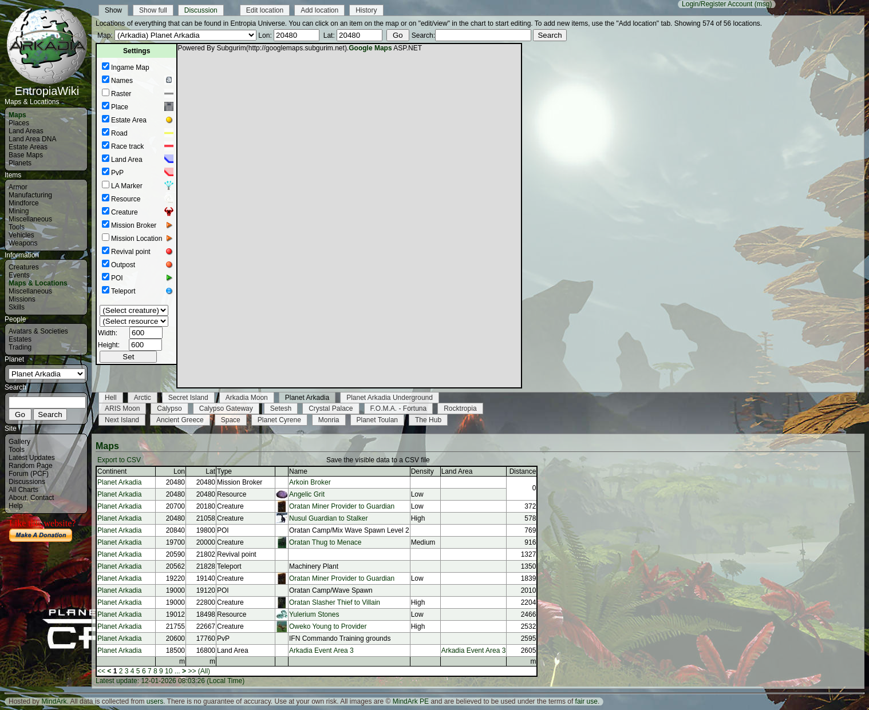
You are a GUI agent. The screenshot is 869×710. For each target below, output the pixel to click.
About (17, 498)
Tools (17, 227)
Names (122, 81)
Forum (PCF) (29, 474)
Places (19, 123)
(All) (204, 671)
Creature (124, 212)
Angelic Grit (307, 494)
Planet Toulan (377, 420)
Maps (17, 115)
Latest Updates (32, 458)
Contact (42, 498)
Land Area (127, 160)
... (177, 671)
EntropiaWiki (47, 85)
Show (113, 10)
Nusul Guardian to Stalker (328, 518)
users (155, 701)
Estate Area (129, 120)
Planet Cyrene (279, 420)
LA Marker (127, 186)
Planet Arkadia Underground (389, 398)
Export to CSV (119, 460)
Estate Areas (28, 147)
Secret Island (188, 398)
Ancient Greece (180, 420)
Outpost (123, 265)
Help (16, 506)
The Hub (428, 420)
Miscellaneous (30, 219)
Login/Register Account (717, 4)
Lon (179, 471)
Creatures (24, 267)
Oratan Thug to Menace (325, 542)
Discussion (201, 10)
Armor (18, 187)
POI (117, 278)
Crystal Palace (331, 408)
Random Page (31, 466)
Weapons (23, 243)
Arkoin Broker (310, 482)
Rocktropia (460, 408)
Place (119, 107)
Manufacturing (30, 195)
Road (119, 133)
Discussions (27, 482)
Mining (19, 211)
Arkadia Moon (247, 398)
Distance (522, 471)
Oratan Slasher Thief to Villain (334, 602)
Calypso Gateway (226, 408)
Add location (319, 10)
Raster (121, 94)
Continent (112, 471)
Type (224, 471)
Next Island (122, 420)
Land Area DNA (32, 139)
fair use (586, 701)
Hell (111, 398)
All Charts (23, 490)
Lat (210, 471)
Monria (328, 420)
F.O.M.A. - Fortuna (398, 408)
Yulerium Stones (314, 614)
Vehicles (21, 235)
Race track (127, 146)
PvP (117, 173)
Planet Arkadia (307, 398)
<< (101, 671)
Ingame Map (130, 68)
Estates (20, 339)
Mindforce (24, 203)
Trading (20, 347)
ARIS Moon (122, 408)
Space (230, 420)
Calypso (169, 408)
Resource (125, 199)
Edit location (264, 10)
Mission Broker (133, 225)
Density (422, 471)
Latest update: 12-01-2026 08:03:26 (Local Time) (170, 681)
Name (298, 471)
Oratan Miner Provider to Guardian (341, 506)
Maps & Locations (38, 283)
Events (19, 275)
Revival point (131, 252)
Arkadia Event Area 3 (321, 650)
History (366, 10)
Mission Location (136, 239)
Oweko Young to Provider (327, 626)
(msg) (763, 4)
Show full (153, 10)
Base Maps (26, 155)
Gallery (19, 442)
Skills (17, 307)
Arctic (142, 398)
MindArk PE (411, 701)
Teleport (123, 291)
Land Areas (26, 131)
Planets (20, 163)
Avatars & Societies (38, 331)
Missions (22, 299)
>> (192, 671)
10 (168, 671)
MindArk (53, 701)
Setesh (280, 408)
